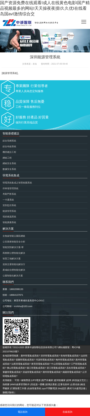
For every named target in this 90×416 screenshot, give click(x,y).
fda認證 (62, 388)
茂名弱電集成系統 (75, 368)
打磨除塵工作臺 (18, 388)
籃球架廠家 (60, 380)
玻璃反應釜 (51, 384)
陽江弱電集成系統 (36, 368)
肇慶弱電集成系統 (12, 372)
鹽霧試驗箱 (8, 392)
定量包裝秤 (63, 384)
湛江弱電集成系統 (56, 368)
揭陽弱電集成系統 (71, 372)
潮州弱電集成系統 (51, 372)
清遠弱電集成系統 (32, 372)
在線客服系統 (34, 388)
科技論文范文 (79, 380)
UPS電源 (36, 380)
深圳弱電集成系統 (50, 355)
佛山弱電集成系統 (16, 368)
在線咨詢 (67, 411)
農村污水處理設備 (76, 388)
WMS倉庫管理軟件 (20, 384)
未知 (35, 64)
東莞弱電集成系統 (40, 364)
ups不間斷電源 (49, 388)
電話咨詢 (22, 411)
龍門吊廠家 (47, 380)
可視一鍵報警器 (22, 380)
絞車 (69, 380)
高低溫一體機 (37, 384)
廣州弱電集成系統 (30, 355)
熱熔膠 (6, 384)
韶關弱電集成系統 (25, 359)
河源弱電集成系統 (45, 359)
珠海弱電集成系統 (70, 355)
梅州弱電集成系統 (65, 359)
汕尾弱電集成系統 (20, 364)
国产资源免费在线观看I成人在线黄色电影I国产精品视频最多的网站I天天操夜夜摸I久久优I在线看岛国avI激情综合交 (45, 8)
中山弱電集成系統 (60, 364)
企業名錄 (75, 384)
